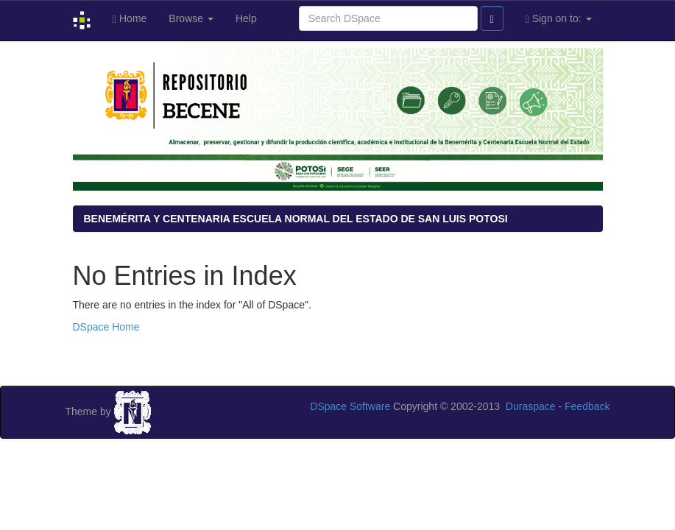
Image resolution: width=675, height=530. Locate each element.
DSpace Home (106, 327)
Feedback (587, 406)
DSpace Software (350, 406)
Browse (191, 18)
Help (246, 18)
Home (129, 19)
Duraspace (531, 406)
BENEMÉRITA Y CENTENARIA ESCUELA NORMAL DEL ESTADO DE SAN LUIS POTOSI (296, 219)
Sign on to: (559, 19)
